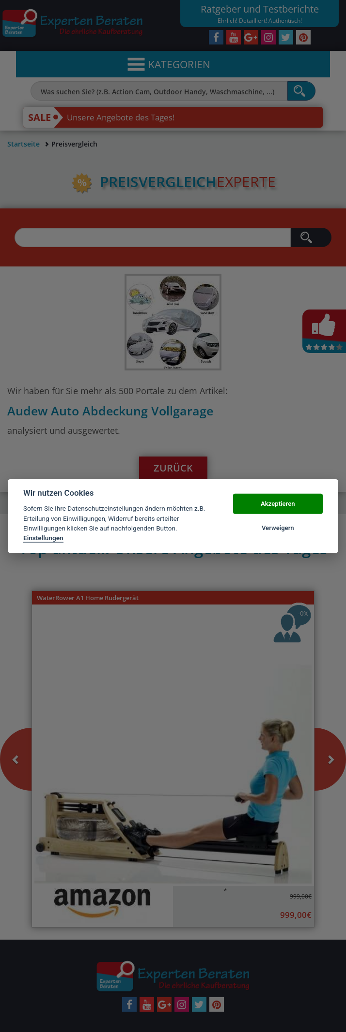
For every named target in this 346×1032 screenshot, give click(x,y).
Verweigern (278, 527)
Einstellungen (43, 538)
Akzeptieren (278, 503)
